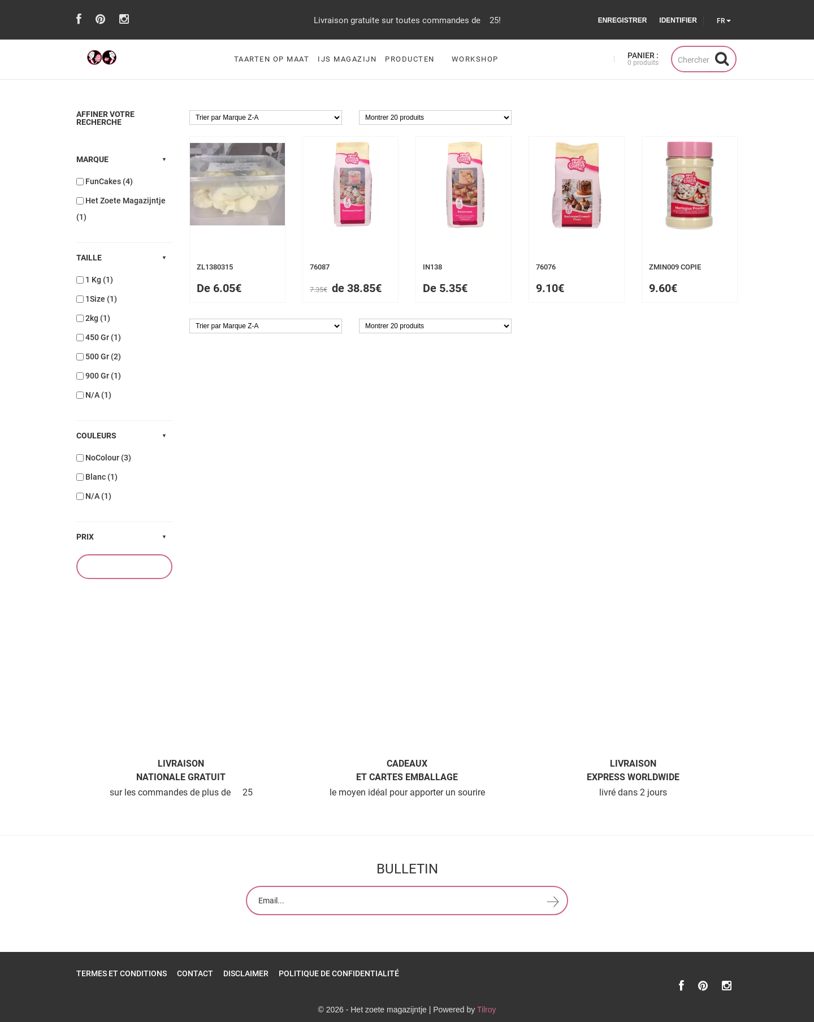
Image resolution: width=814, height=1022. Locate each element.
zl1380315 (215, 267)
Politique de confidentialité (339, 973)
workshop (475, 59)
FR (724, 21)
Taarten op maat (272, 59)
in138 (432, 267)
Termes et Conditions (121, 973)
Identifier (678, 20)
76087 (320, 267)
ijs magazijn (347, 59)
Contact (195, 973)
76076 (546, 267)
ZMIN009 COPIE (675, 267)
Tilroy (486, 1009)
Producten (410, 59)
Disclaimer (246, 973)
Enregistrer (622, 20)
